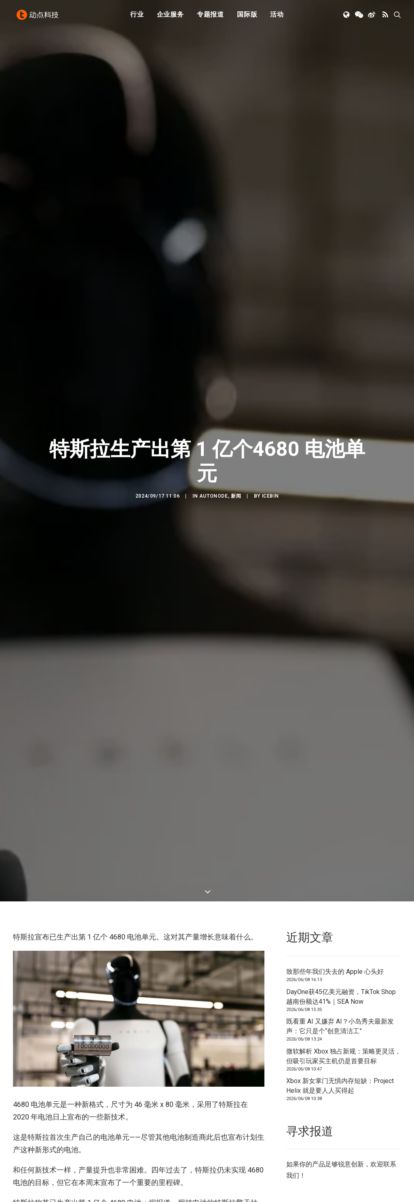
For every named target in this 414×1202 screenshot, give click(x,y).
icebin (270, 462)
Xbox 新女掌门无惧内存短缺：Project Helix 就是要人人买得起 (340, 1018)
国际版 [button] (247, 17)
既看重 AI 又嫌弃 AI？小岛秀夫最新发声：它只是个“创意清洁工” (340, 959)
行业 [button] (137, 17)
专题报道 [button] (210, 17)
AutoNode (213, 462)
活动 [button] (277, 17)
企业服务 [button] (170, 17)
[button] (347, 17)
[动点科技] (39, 17)
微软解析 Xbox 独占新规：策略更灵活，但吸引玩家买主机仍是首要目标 (343, 989)
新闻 (236, 462)
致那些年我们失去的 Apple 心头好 (335, 904)
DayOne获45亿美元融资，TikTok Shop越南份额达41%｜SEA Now (341, 929)
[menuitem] (137, 17)
